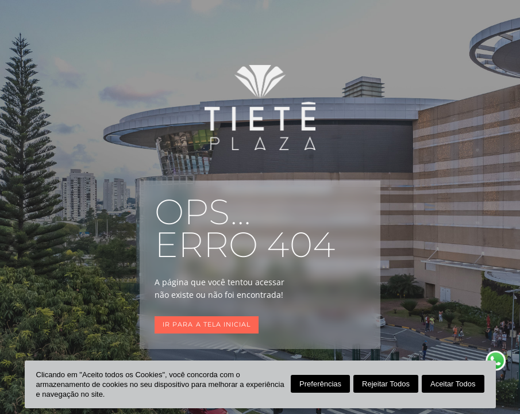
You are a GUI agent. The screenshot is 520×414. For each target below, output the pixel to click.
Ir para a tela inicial (207, 324)
